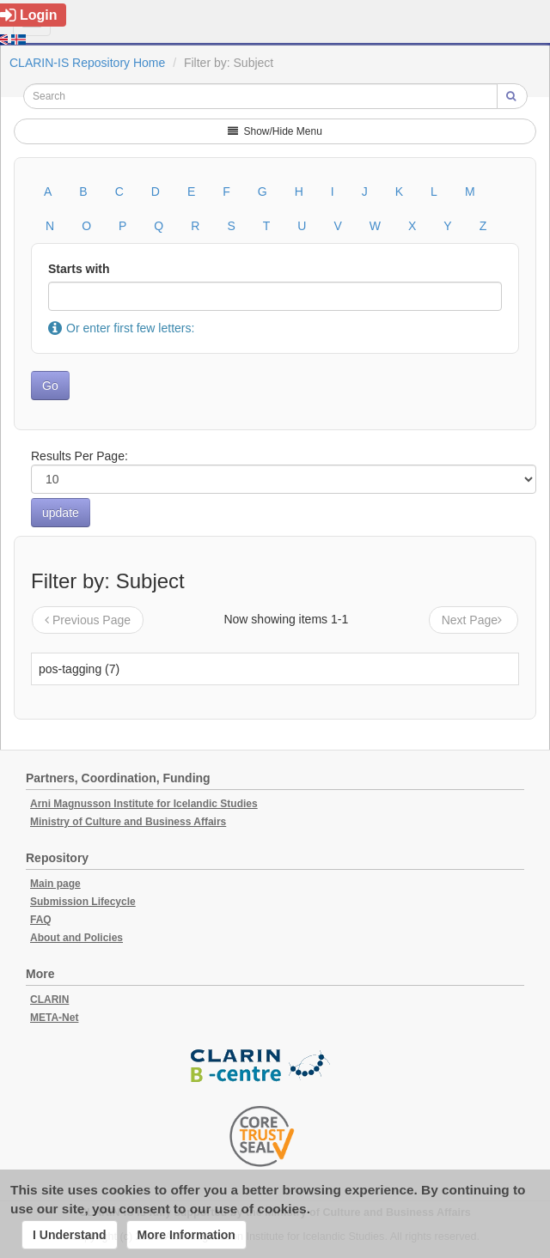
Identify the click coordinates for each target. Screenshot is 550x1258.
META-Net (54, 1018)
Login (29, 15)
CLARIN (49, 1000)
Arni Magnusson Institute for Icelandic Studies (144, 804)
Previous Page (88, 620)
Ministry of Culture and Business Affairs (128, 822)
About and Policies (76, 938)
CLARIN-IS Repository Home (87, 63)
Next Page (473, 620)
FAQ (41, 920)
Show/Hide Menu (275, 131)
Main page (55, 884)
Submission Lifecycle (83, 902)
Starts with (79, 269)
